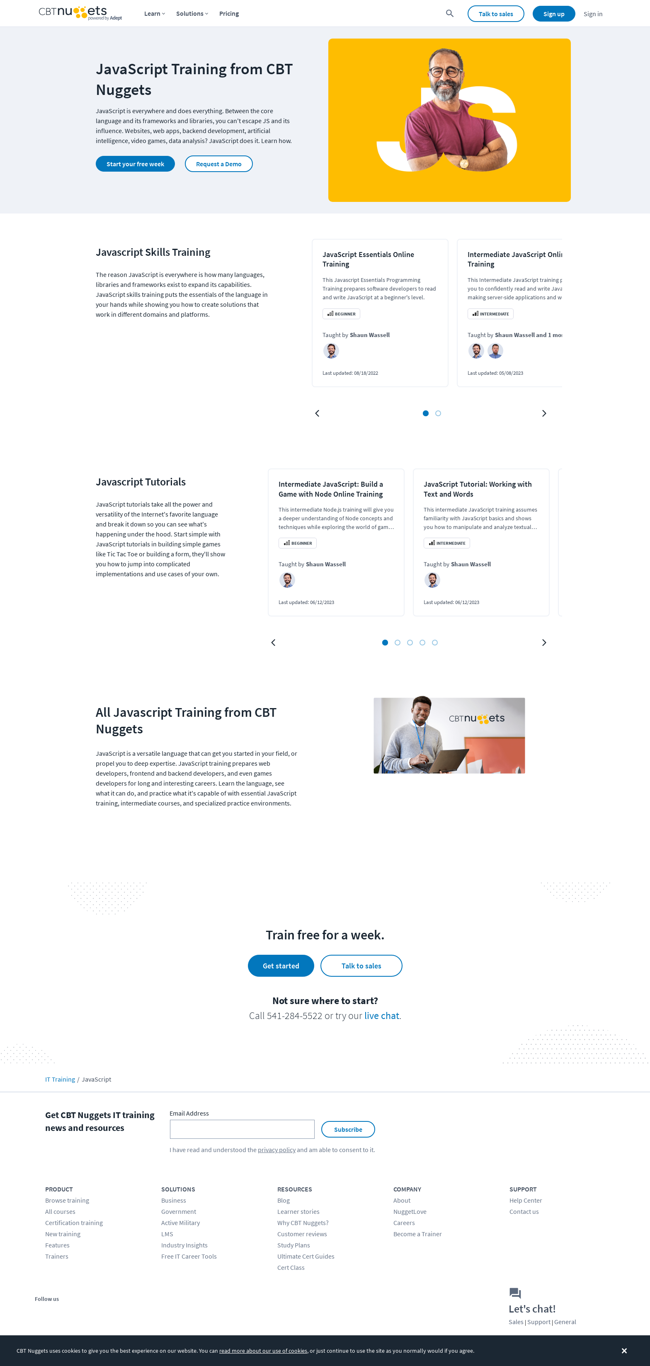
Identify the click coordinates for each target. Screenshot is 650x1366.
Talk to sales (496, 14)
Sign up (554, 14)
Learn (152, 13)
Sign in (593, 14)
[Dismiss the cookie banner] (624, 1351)
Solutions (190, 13)
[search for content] (450, 13)
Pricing (229, 13)
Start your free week (135, 164)
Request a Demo (219, 164)
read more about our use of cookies (263, 1350)
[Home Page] (80, 13)
